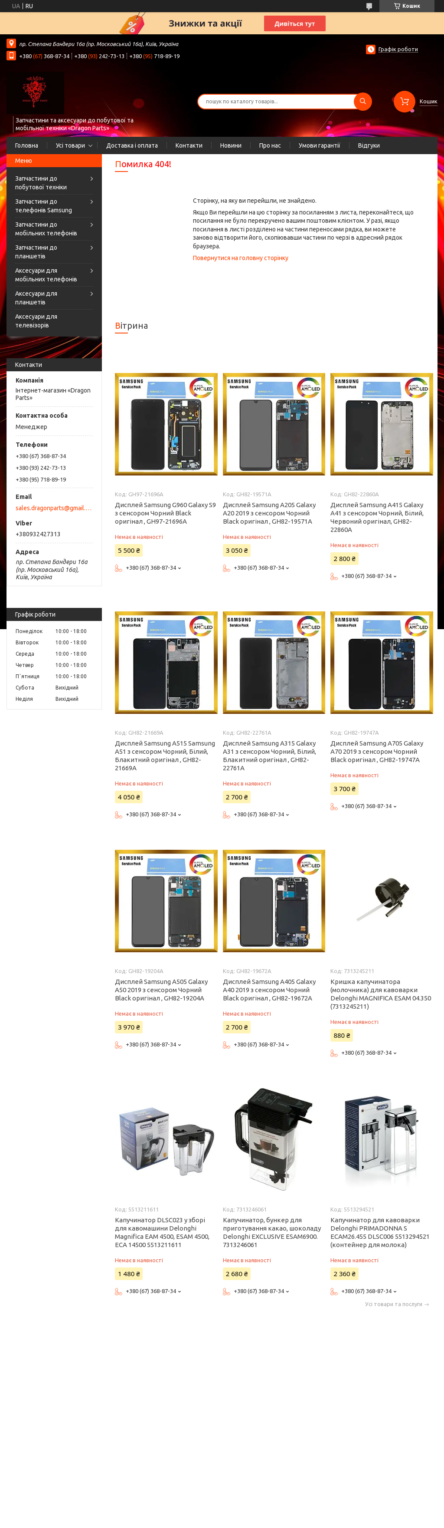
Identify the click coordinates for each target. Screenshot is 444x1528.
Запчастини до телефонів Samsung (43, 206)
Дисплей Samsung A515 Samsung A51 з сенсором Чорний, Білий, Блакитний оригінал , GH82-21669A (165, 755)
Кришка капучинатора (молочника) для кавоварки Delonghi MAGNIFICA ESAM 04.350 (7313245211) (380, 994)
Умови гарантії (319, 145)
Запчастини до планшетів (36, 252)
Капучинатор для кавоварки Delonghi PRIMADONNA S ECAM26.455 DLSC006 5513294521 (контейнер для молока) (380, 1232)
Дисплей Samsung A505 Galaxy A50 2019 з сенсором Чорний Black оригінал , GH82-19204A (161, 990)
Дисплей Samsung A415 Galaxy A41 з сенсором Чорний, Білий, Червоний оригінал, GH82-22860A (377, 517)
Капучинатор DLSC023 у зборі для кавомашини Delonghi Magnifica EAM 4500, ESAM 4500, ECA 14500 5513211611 (162, 1232)
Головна (26, 145)
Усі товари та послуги (393, 1304)
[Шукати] (363, 101)
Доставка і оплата (132, 145)
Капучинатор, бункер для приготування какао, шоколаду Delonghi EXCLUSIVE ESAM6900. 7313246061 (272, 1232)
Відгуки (369, 145)
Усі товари (70, 145)
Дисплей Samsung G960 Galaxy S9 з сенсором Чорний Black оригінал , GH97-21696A (165, 513)
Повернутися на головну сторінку (240, 257)
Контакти (189, 145)
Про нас (270, 145)
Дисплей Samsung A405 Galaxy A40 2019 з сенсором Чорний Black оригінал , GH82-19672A (269, 990)
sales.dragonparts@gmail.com (53, 508)
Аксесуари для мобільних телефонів (46, 275)
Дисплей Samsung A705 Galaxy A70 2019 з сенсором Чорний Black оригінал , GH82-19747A (376, 751)
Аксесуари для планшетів (36, 298)
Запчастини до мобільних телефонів (46, 229)
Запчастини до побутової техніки (41, 183)
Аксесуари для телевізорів (36, 321)
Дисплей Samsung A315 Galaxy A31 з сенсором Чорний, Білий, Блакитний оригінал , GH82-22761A (269, 755)
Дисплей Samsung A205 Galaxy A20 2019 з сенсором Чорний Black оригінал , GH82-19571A (269, 513)
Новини (231, 145)
